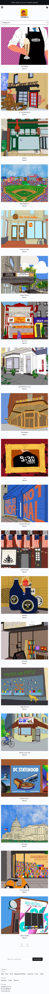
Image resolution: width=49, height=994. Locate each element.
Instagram (4, 980)
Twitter (10, 980)
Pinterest (16, 980)
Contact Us (30, 974)
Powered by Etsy (5, 991)
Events (37, 974)
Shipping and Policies (20, 974)
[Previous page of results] (21, 944)
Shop (2, 974)
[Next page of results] (27, 944)
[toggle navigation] (2, 7)
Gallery (42, 974)
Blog (6, 974)
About (11, 974)
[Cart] (47, 7)
